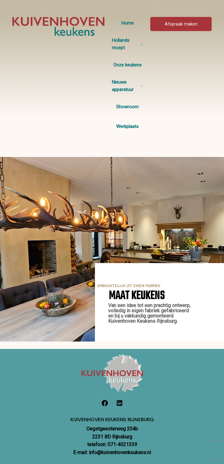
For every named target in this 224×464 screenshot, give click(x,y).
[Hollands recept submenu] (141, 44)
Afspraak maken (181, 24)
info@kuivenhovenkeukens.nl (120, 452)
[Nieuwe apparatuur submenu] (142, 86)
